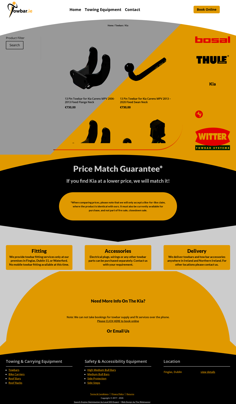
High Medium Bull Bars (101, 370)
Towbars (119, 25)
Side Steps (93, 383)
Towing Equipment (103, 9)
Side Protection (96, 378)
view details (208, 372)
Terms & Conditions (99, 394)
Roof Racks (15, 383)
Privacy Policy (117, 394)
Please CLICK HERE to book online (118, 321)
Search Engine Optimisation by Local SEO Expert (96, 402)
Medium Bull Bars (98, 374)
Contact (132, 9)
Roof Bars (15, 378)
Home (75, 9)
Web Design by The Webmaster (135, 402)
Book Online (206, 9)
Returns (130, 394)
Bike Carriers (17, 374)
